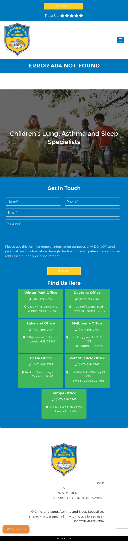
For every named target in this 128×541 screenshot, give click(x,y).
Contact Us (16, 529)
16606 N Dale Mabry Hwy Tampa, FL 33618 (65, 409)
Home (100, 483)
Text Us (64, 538)
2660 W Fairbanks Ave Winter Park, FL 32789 (43, 309)
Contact (98, 497)
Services (82, 497)
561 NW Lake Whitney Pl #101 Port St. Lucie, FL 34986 (88, 376)
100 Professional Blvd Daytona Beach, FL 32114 (88, 309)
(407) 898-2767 (43, 299)
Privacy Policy (75, 516)
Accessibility (52, 516)
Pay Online (63, 6)
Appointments (63, 497)
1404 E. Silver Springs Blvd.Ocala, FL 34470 (42, 374)
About (67, 488)
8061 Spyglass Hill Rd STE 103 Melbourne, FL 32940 (89, 341)
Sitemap (35, 516)
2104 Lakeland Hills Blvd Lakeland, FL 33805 (42, 339)
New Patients (67, 492)
